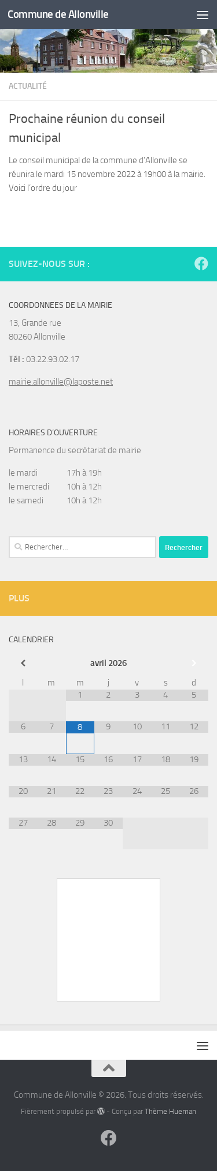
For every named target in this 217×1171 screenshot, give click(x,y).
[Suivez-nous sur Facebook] (201, 263)
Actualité (28, 86)
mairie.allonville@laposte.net (61, 381)
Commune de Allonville (58, 14)
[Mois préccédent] (23, 663)
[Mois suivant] (194, 663)
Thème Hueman (170, 1111)
